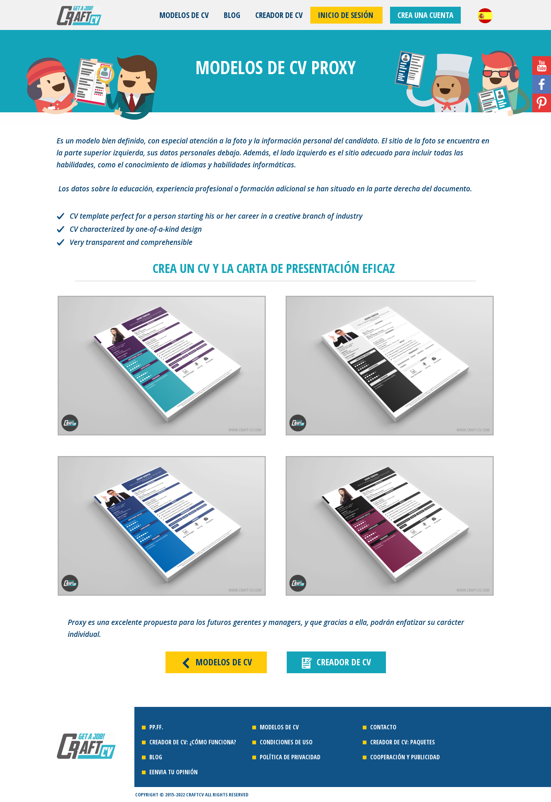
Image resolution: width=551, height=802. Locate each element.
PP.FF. (156, 727)
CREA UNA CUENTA (425, 15)
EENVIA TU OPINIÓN (173, 772)
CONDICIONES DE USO (286, 742)
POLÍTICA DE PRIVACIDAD (291, 757)
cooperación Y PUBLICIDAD (405, 757)
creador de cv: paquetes (402, 742)
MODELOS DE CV (184, 15)
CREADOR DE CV (279, 15)
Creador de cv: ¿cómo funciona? (193, 742)
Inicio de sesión (346, 15)
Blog (232, 15)
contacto (383, 727)
